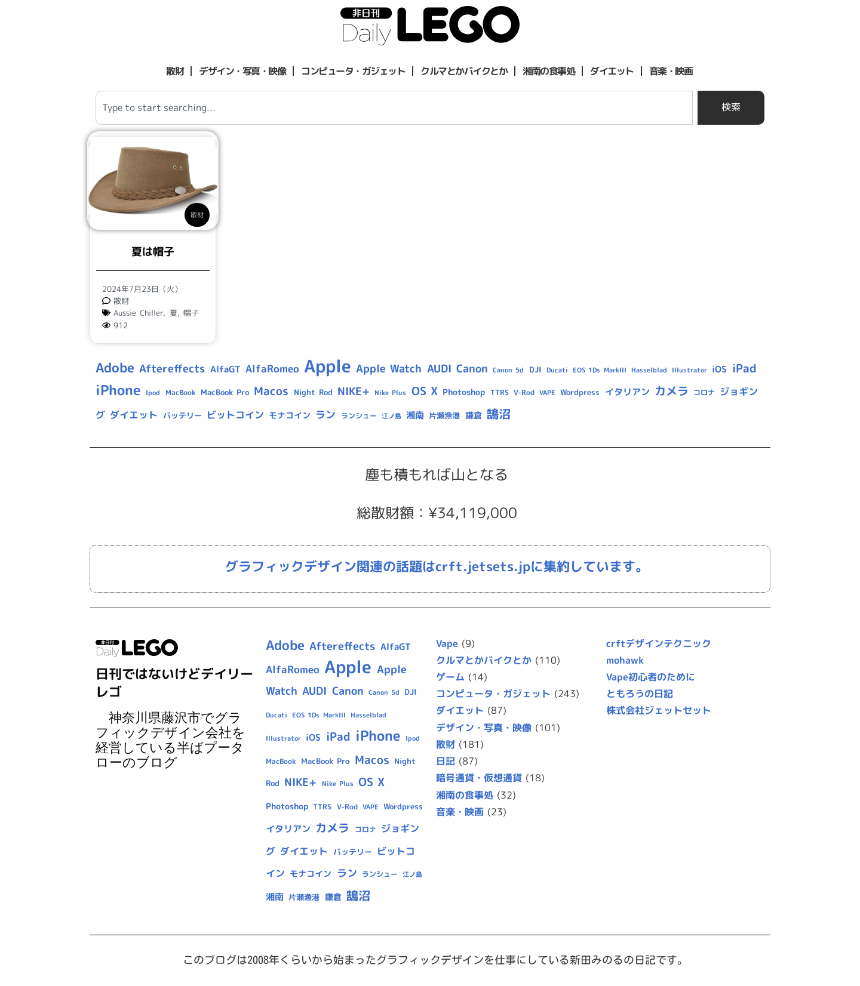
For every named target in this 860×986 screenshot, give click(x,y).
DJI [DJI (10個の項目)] (535, 369)
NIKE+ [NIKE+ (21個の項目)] (353, 391)
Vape (447, 643)
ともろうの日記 (639, 693)
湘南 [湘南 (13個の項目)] (415, 415)
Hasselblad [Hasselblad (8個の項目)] (649, 370)
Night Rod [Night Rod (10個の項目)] (313, 392)
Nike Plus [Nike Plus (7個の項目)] (390, 393)
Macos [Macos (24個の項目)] (271, 391)
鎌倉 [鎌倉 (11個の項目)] (473, 415)
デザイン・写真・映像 (242, 71)
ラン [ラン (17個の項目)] (325, 414)
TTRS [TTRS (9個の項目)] (499, 392)
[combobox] (394, 108)
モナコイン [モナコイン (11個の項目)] (290, 415)
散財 (174, 71)
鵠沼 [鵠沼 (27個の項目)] (499, 414)
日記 (445, 761)
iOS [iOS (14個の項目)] (719, 369)
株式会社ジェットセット (658, 710)
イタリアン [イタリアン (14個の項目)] (627, 392)
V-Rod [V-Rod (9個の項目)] (524, 392)
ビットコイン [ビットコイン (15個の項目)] (235, 414)
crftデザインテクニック (658, 643)
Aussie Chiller (138, 312)
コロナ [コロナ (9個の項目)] (704, 392)
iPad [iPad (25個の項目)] (744, 368)
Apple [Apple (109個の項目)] (327, 365)
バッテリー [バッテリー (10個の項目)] (182, 415)
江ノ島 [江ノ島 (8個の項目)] (391, 416)
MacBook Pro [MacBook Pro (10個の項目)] (225, 392)
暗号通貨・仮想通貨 (479, 777)
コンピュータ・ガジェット (353, 71)
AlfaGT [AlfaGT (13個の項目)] (225, 369)
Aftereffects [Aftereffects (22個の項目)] (172, 368)
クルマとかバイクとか (463, 71)
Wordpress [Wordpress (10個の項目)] (580, 392)
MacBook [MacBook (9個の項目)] (180, 392)
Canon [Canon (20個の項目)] (472, 368)
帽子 (191, 312)
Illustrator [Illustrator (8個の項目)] (689, 370)
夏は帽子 (152, 251)
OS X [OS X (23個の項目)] (424, 391)
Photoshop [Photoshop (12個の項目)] (464, 392)
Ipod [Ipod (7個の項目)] (153, 393)
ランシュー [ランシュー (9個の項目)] (359, 416)
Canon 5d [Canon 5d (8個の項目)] (508, 370)
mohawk (625, 660)
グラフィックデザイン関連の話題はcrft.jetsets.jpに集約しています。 (437, 566)
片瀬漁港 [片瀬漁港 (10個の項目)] (444, 415)
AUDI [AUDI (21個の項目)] (439, 368)
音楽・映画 (671, 71)
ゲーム (450, 676)
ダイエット (612, 71)
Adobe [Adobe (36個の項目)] (115, 368)
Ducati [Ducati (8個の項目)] (557, 370)
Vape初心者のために (650, 676)
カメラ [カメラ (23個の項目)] (672, 391)
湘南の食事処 (549, 71)
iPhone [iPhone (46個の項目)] (118, 389)
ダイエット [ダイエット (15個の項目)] (134, 414)
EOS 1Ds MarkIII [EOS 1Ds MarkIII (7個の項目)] (599, 370)
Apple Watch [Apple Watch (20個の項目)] (389, 368)
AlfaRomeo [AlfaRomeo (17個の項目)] (272, 368)
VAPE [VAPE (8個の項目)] (547, 393)
